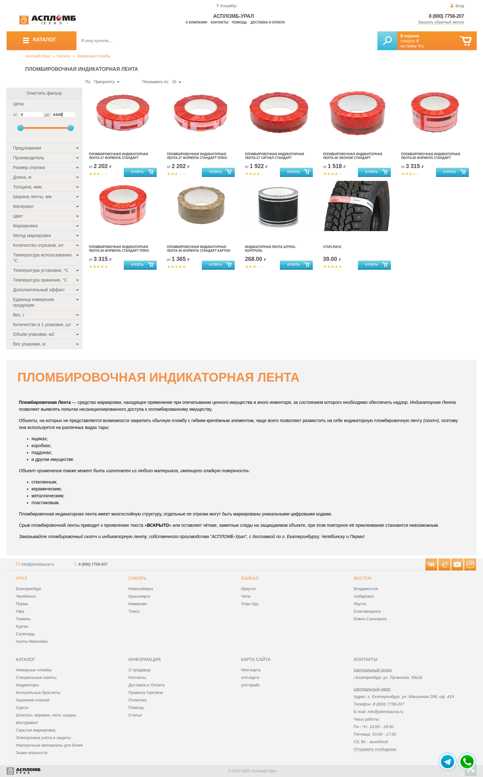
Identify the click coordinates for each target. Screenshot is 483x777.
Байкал (249, 578)
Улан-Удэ (249, 603)
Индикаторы (27, 685)
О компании (196, 22)
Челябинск (26, 596)
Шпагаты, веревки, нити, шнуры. (46, 715)
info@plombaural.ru (38, 564)
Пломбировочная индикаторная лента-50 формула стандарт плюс (119, 248)
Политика (138, 700)
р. (421, 46)
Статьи (135, 715)
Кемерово (138, 603)
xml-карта (250, 677)
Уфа (20, 611)
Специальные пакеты (36, 677)
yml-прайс (250, 685)
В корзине (410, 36)
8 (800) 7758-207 (446, 16)
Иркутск (248, 588)
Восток (362, 578)
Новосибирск (141, 588)
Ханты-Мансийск (32, 641)
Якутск (360, 603)
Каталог (64, 56)
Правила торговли (146, 692)
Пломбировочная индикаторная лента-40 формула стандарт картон (198, 248)
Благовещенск (367, 611)
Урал (21, 578)
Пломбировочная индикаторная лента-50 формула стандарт (430, 156)
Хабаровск (364, 596)
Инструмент (27, 722)
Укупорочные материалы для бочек (49, 745)
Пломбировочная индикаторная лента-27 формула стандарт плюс (197, 156)
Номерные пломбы (93, 56)
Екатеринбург (29, 588)
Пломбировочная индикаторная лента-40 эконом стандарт (352, 156)
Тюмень (23, 618)
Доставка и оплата (268, 22)
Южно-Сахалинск (370, 618)
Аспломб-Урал (38, 56)
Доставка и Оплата (147, 685)
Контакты (219, 22)
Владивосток (366, 588)
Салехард (25, 634)
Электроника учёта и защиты (43, 737)
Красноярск (139, 596)
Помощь (239, 22)
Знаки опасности (32, 752)
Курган (22, 626)
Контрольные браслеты (38, 692)
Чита (245, 596)
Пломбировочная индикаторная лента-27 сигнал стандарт (274, 156)
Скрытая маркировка (35, 730)
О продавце (140, 670)
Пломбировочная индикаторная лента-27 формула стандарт (118, 156)
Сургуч (22, 707)
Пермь (22, 603)
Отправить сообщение (375, 749)
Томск (134, 611)
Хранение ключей (33, 700)
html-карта (250, 670)
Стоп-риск (332, 247)
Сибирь (138, 578)
